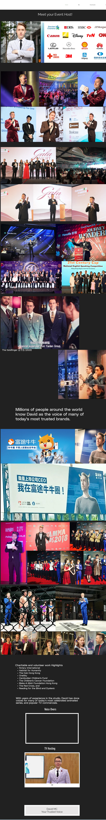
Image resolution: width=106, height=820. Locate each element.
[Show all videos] (52, 785)
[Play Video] (52, 768)
